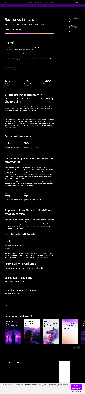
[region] (42, 388)
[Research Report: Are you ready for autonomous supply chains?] (13, 331)
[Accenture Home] (8, 2)
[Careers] (52, 2)
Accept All (76, 385)
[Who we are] (45, 2)
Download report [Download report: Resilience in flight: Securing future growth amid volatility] (8, 5)
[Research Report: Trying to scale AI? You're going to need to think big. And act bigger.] (51, 331)
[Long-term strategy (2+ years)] (42, 291)
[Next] (78, 347)
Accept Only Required (76, 388)
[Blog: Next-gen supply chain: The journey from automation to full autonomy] (70, 331)
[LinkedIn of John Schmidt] (69, 21)
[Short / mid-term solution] (42, 279)
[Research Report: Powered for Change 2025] (32, 331)
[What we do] (30, 2)
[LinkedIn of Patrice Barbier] (69, 31)
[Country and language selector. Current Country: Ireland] (76, 2)
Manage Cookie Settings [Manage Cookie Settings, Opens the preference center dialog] (76, 391)
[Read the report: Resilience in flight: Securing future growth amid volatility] (11, 69)
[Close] (83, 384)
